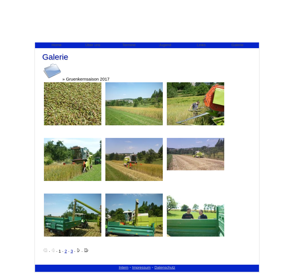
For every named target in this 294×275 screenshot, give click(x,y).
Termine (129, 45)
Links (201, 45)
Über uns (92, 45)
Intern (123, 267)
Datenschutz (164, 267)
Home (57, 45)
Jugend (165, 45)
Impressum (141, 267)
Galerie (237, 45)
